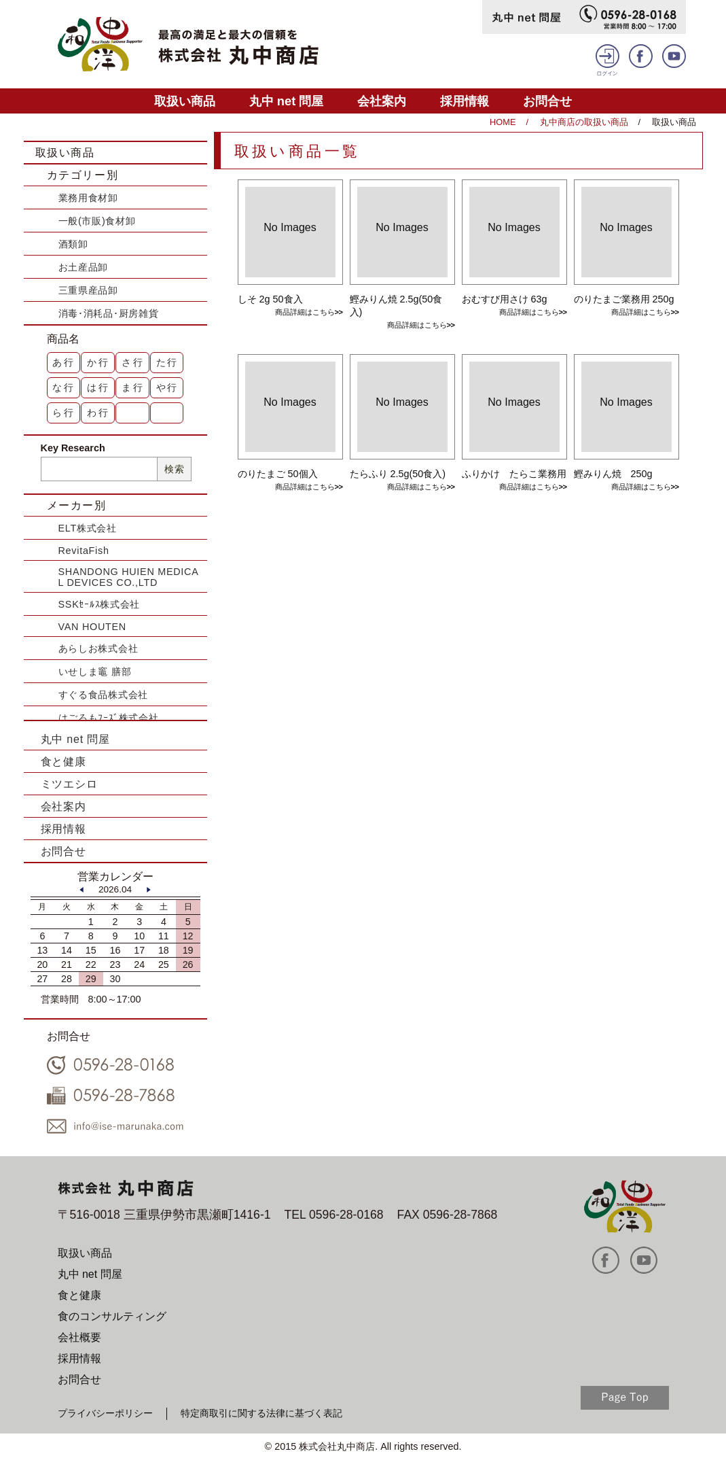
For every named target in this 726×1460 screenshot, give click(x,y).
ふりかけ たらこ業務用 (514, 473)
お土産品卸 (83, 267)
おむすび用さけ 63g (504, 299)
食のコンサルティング (112, 1316)
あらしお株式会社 (98, 648)
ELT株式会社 (87, 528)
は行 (98, 387)
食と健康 (63, 761)
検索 (174, 469)
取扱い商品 (184, 101)
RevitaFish (83, 550)
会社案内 (381, 101)
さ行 (133, 362)
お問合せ (547, 101)
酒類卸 (73, 244)
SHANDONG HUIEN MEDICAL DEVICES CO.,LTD (128, 577)
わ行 (98, 412)
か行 (98, 362)
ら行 (63, 412)
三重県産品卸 (88, 290)
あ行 (63, 362)
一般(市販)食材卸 (97, 220)
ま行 (133, 387)
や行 (167, 387)
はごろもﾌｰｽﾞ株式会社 (108, 717)
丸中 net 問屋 (286, 101)
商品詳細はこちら (305, 312)
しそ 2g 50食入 (270, 299)
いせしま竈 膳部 (95, 671)
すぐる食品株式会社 (103, 694)
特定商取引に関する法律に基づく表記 (261, 1413)
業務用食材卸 (88, 197)
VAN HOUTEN (92, 626)
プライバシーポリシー (105, 1413)
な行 (63, 387)
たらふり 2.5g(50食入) (398, 473)
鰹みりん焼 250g (613, 473)
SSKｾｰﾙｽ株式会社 (99, 604)
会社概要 (79, 1337)
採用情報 (464, 101)
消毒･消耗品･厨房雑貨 (108, 313)
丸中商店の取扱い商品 (584, 122)
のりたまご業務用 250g (624, 299)
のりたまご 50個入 (278, 473)
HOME (502, 122)
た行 (167, 362)
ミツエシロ (69, 784)
